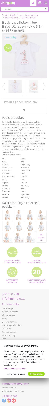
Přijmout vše (36, 374)
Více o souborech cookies (15, 368)
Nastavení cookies (16, 374)
